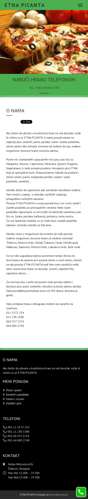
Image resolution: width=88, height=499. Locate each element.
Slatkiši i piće (13, 403)
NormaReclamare (58, 494)
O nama (15, 110)
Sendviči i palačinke (17, 394)
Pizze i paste (14, 390)
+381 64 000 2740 (47, 88)
